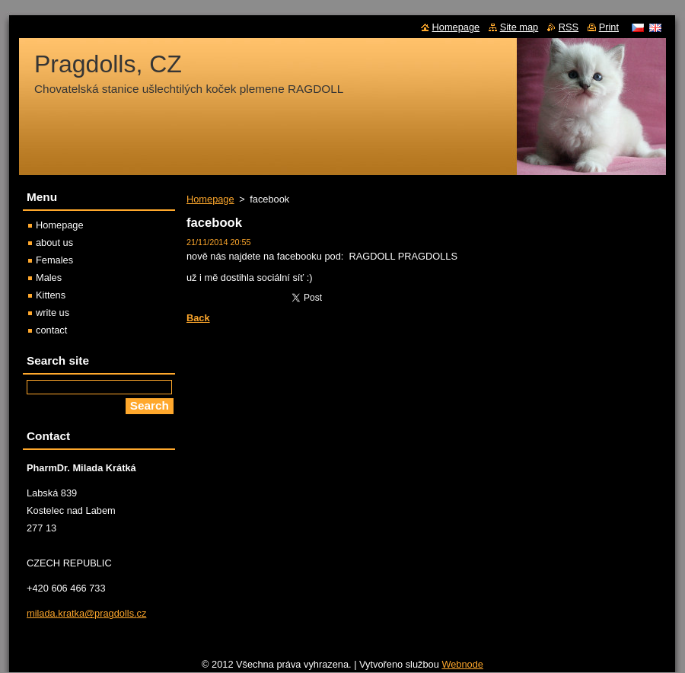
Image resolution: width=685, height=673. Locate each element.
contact (51, 330)
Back (198, 318)
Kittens (50, 295)
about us (54, 242)
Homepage (210, 199)
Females (54, 260)
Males (49, 277)
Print (609, 27)
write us (52, 312)
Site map (519, 27)
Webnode (462, 664)
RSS (568, 27)
